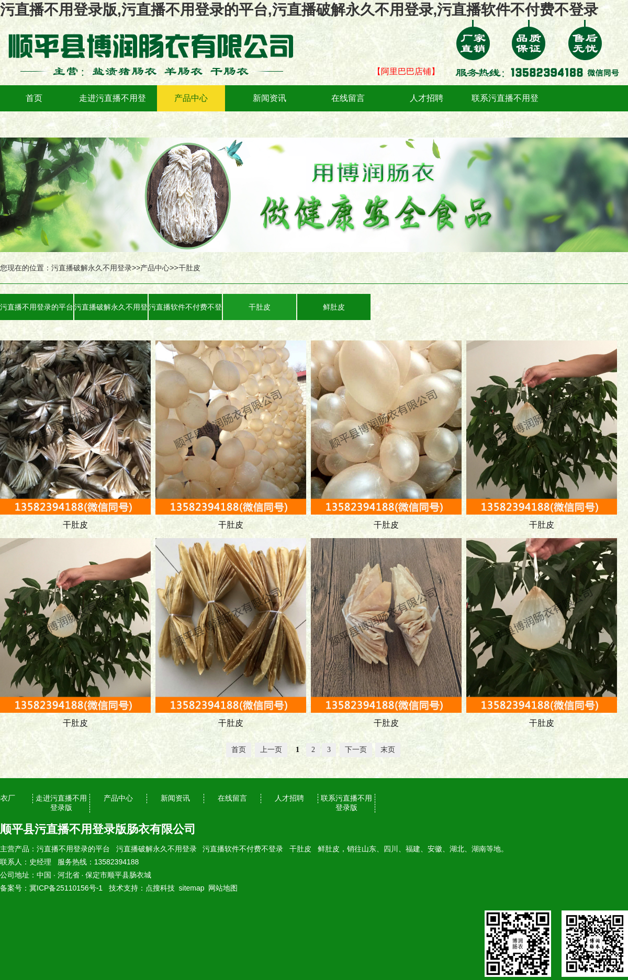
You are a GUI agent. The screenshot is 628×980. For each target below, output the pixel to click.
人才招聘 (426, 98)
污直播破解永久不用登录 (91, 268)
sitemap (192, 888)
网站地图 (223, 888)
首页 (34, 98)
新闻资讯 (269, 98)
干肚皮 (189, 268)
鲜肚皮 (334, 307)
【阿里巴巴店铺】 (406, 71)
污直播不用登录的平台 (36, 307)
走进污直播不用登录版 (112, 111)
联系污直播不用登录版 (505, 111)
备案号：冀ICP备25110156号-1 (51, 888)
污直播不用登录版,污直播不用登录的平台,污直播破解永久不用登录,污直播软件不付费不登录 (299, 10)
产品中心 (191, 98)
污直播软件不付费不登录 (185, 311)
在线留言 (348, 98)
